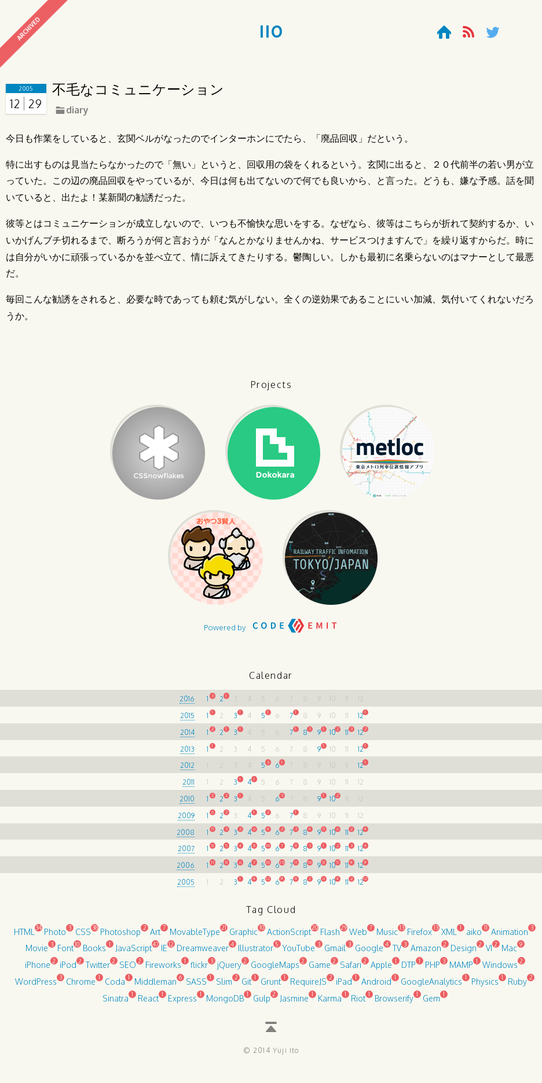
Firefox (419, 936)
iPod (68, 969)
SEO (127, 969)
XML (449, 936)
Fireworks (163, 969)
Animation (509, 936)
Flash (330, 936)
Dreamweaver (203, 953)
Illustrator (255, 953)
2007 (186, 853)
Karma (330, 1003)
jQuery (229, 969)
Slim (224, 986)
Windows (500, 969)
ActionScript (289, 936)
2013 (187, 753)
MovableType (195, 936)
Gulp (261, 1003)
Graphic (243, 936)
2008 (186, 837)
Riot (358, 1003)
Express (182, 1003)
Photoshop (120, 936)
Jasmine (294, 1003)
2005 (186, 886)
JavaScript (133, 953)
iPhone (37, 969)
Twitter (98, 969)
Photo (55, 936)
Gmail (335, 953)
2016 (187, 704)
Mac (509, 953)
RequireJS (308, 986)
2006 (186, 870)
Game (320, 969)
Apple (381, 969)
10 (332, 737)
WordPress (36, 986)
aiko (474, 936)
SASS (196, 986)
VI (489, 953)
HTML (24, 936)
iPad (344, 986)
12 (361, 720)
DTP (408, 969)
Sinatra (115, 1003)
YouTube (299, 953)
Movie (36, 953)
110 (271, 32)
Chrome (81, 986)
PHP (432, 969)
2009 (186, 820)
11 (347, 737)
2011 (188, 787)
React (148, 1003)
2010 (187, 803)
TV (397, 953)
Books (94, 953)
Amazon (426, 953)
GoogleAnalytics (431, 986)
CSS (83, 936)
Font (65, 953)
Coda (115, 986)
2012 (187, 770)
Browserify (394, 1003)
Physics (485, 986)
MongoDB (225, 1003)
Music (387, 936)
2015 (187, 720)
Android (376, 986)
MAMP (461, 969)
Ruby (517, 986)
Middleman (155, 986)
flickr (199, 969)
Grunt (271, 986)
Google (369, 953)
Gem (431, 1003)
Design (464, 953)
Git (246, 986)
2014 (187, 737)
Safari (350, 969)
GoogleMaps (275, 969)
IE (164, 953)
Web (358, 936)
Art (155, 936)
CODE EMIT (294, 635)
